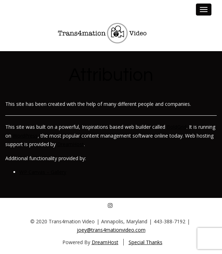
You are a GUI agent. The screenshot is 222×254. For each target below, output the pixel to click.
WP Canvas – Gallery (42, 172)
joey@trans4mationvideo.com (111, 229)
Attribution (111, 75)
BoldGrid (176, 126)
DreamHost (70, 144)
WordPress (25, 135)
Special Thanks (145, 242)
